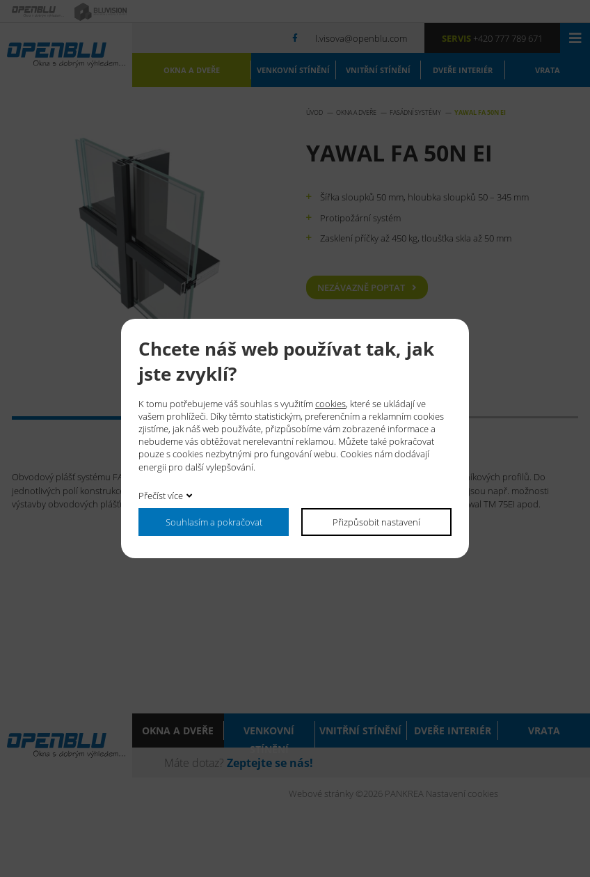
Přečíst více (160, 495)
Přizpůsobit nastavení (376, 522)
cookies (330, 403)
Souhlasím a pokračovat (214, 522)
